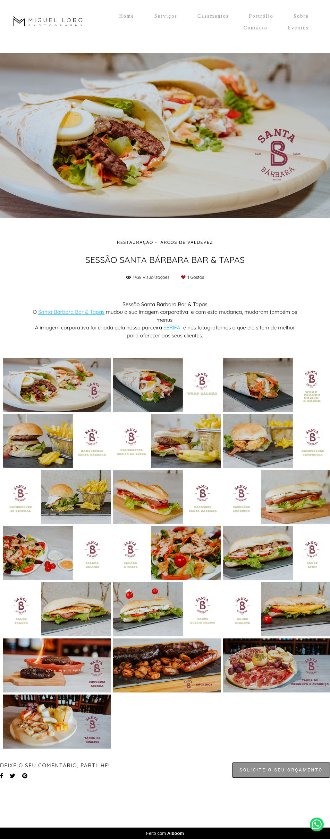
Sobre (301, 16)
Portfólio (261, 16)
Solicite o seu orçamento (281, 769)
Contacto (256, 27)
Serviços (166, 16)
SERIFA (171, 327)
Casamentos (213, 16)
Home (126, 16)
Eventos (298, 27)
